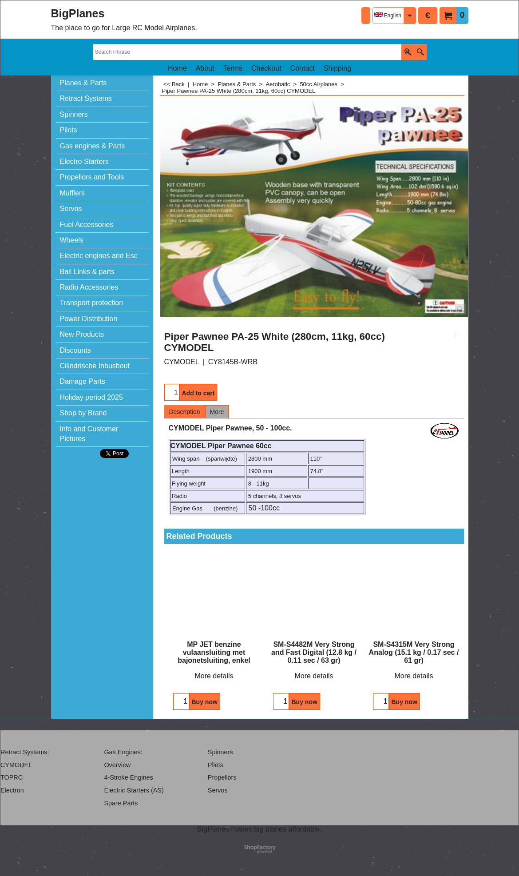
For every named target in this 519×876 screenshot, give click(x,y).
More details (213, 676)
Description (184, 411)
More (217, 411)
